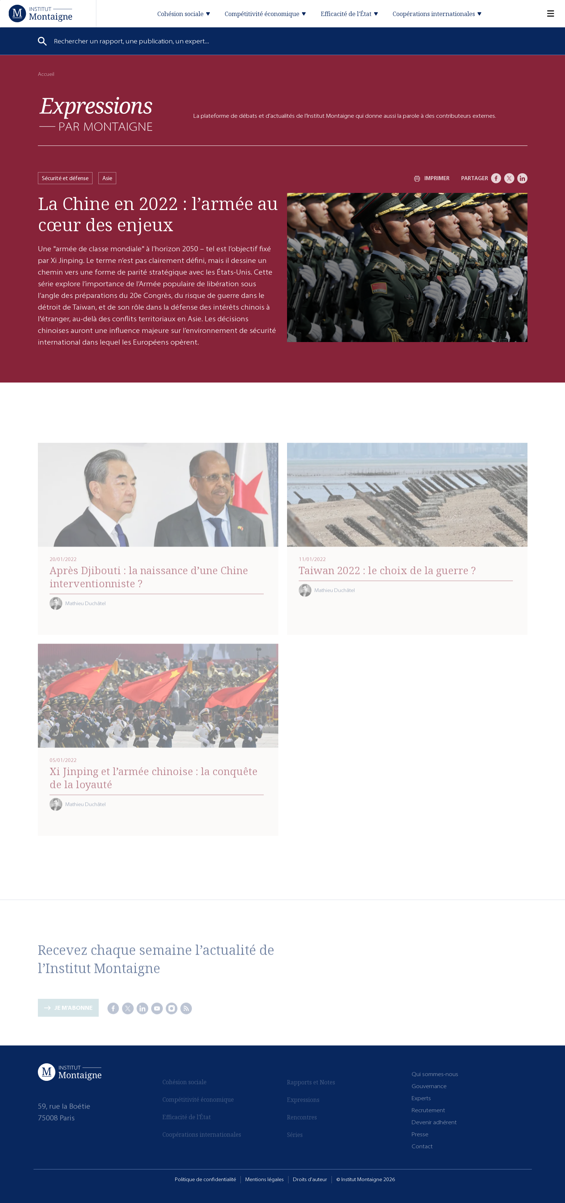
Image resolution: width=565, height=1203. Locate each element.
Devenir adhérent (434, 1122)
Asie (107, 178)
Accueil (46, 74)
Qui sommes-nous (435, 1074)
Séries (295, 1135)
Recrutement (428, 1110)
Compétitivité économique (198, 1102)
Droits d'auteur (310, 1179)
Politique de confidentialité (205, 1179)
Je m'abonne (73, 1010)
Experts (421, 1098)
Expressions (303, 1100)
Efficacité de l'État (186, 1120)
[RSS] (186, 1008)
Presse (420, 1134)
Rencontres (302, 1118)
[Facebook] (496, 178)
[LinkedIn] (522, 178)
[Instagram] (171, 1008)
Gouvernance (429, 1086)
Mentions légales (264, 1179)
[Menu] (546, 13)
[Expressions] (95, 114)
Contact (422, 1146)
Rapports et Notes (311, 1083)
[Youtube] (157, 1008)
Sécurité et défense (65, 178)
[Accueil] (40, 13)
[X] (509, 178)
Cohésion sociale (184, 1085)
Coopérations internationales (201, 1137)
